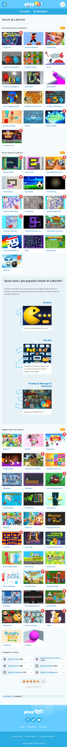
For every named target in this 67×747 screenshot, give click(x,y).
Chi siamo (43, 727)
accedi (25, 11)
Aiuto (22, 727)
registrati (40, 11)
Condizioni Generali (47, 736)
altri (62, 28)
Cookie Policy (31, 736)
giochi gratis (8, 696)
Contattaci (31, 727)
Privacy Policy (17, 736)
